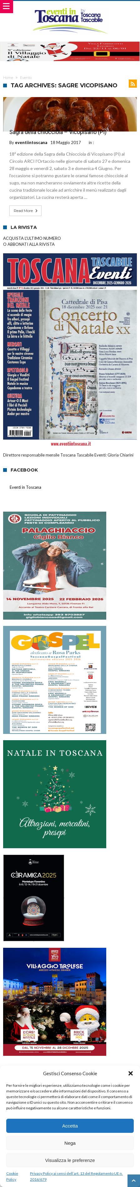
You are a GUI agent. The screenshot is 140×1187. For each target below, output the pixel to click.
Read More (26, 211)
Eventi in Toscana (25, 487)
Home (8, 77)
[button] (131, 1073)
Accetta (70, 1125)
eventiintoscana (31, 142)
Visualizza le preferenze (70, 1160)
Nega (70, 1143)
